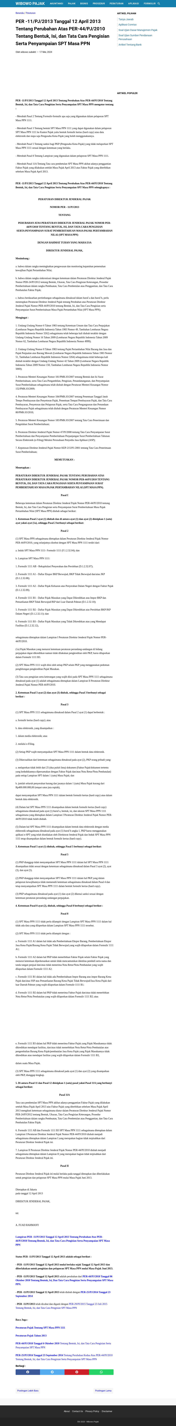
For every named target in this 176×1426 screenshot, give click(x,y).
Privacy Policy (92, 1411)
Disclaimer (107, 1411)
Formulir (150, 3)
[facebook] (28, 1372)
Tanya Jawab (126, 19)
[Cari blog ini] (159, 3)
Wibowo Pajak (30, 3)
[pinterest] (77, 1372)
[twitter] (52, 1372)
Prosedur (99, 3)
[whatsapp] (101, 1372)
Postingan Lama (103, 1390)
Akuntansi (56, 3)
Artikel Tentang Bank (130, 44)
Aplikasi (133, 3)
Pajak (72, 3)
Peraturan (116, 3)
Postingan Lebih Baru (27, 1390)
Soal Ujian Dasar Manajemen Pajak (138, 30)
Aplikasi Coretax (128, 24)
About (67, 1411)
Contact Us (77, 1411)
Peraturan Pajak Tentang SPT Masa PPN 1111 (40, 1327)
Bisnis (84, 3)
